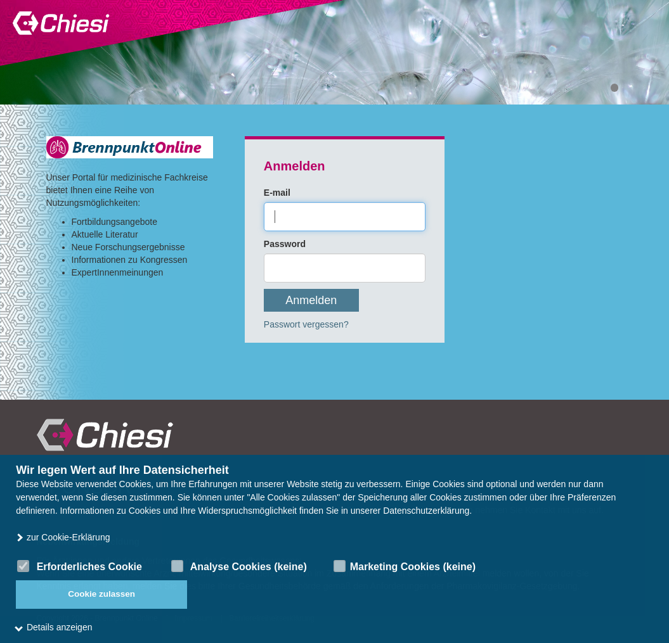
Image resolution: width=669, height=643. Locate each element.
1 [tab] (614, 88)
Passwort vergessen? (306, 324)
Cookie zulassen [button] (101, 594)
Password (285, 244)
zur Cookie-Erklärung (63, 537)
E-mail (277, 193)
